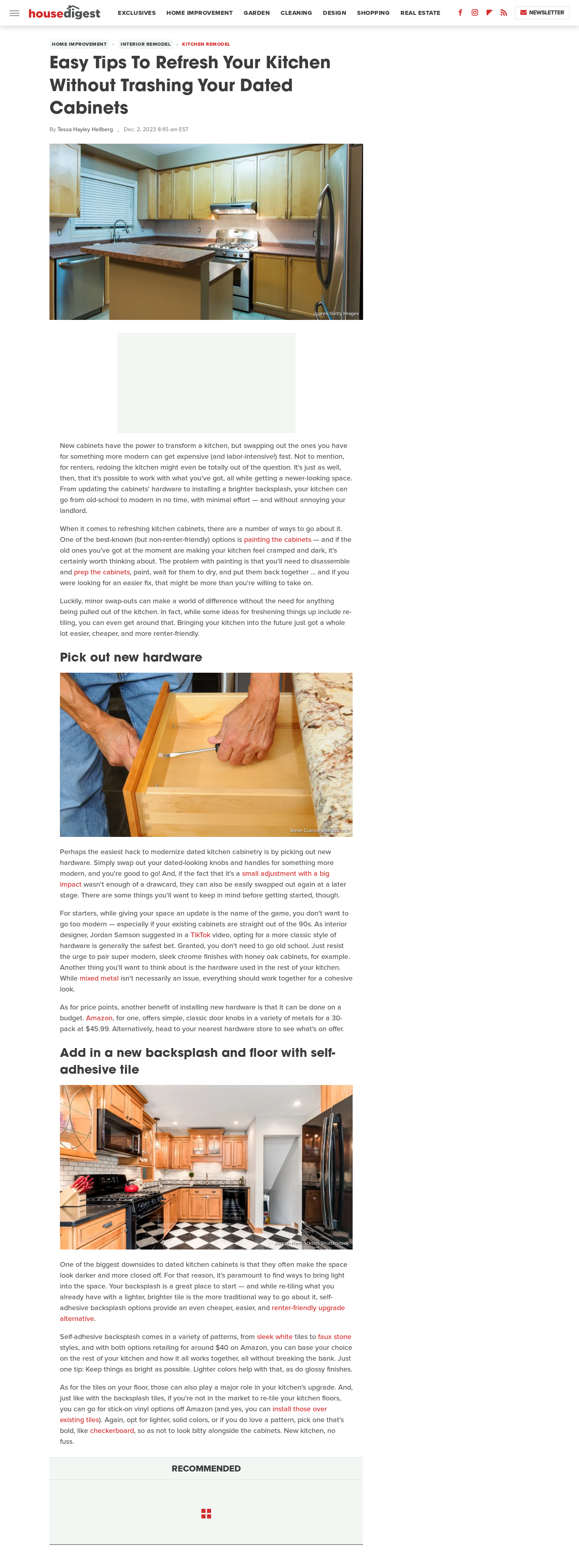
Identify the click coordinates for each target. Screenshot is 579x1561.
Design (334, 12)
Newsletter (542, 12)
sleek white (275, 1336)
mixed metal (99, 978)
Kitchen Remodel (206, 44)
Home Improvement (199, 12)
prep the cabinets (102, 572)
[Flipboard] (489, 14)
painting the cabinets (277, 539)
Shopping (373, 12)
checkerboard (112, 1430)
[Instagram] (475, 14)
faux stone (334, 1336)
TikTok (200, 935)
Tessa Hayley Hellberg (85, 129)
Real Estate (420, 12)
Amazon (99, 1018)
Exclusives (137, 12)
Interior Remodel (145, 44)
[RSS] (504, 14)
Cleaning (296, 12)
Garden (257, 12)
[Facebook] (460, 14)
